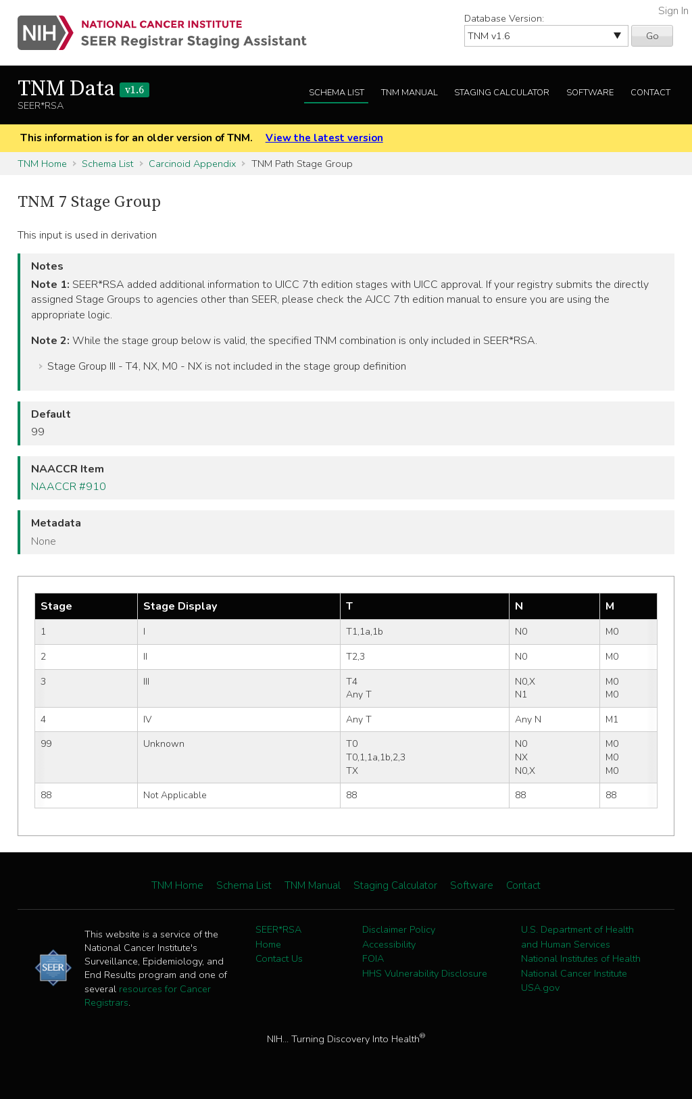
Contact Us (279, 958)
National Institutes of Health (581, 958)
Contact (650, 93)
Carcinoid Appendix (192, 163)
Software (590, 93)
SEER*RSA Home (278, 937)
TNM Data (83, 89)
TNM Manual (409, 93)
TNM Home (42, 163)
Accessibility (389, 944)
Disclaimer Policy (398, 929)
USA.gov (540, 987)
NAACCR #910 (68, 486)
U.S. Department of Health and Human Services (577, 937)
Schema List (336, 93)
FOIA (373, 958)
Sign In (673, 10)
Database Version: (504, 18)
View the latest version (324, 138)
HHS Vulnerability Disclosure (424, 973)
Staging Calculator (501, 93)
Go (652, 36)
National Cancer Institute (574, 973)
